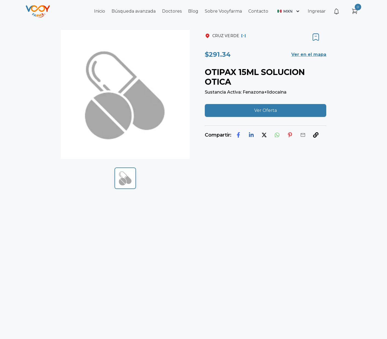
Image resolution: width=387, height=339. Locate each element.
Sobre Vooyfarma (223, 11)
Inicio (99, 11)
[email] (303, 135)
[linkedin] (251, 135)
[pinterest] (290, 135)
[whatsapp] (277, 135)
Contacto (258, 11)
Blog (193, 11)
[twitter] (264, 135)
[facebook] (238, 135)
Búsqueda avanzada (134, 11)
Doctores (172, 11)
